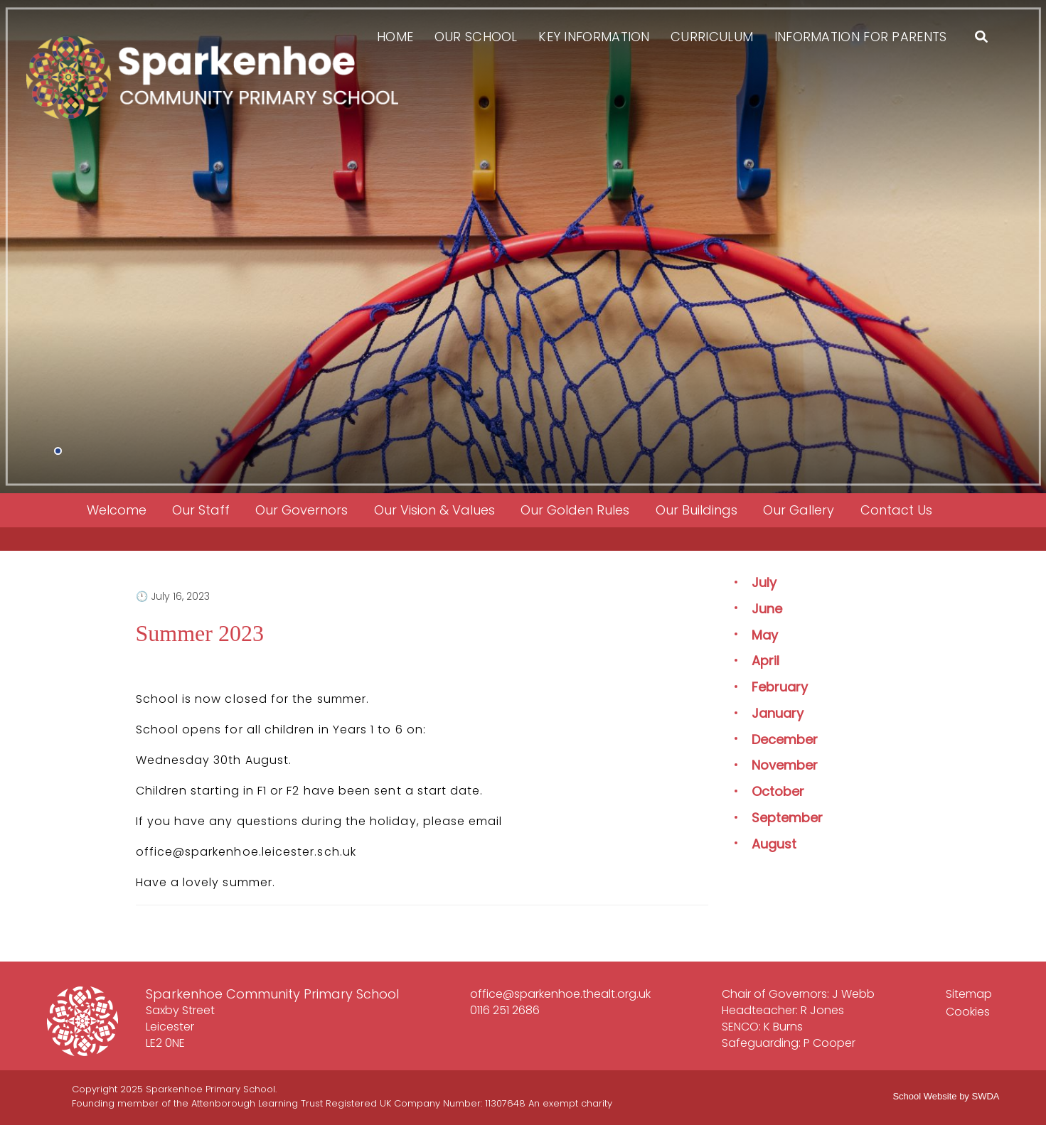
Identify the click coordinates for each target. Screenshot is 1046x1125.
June (767, 609)
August (774, 844)
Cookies (968, 1011)
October (778, 791)
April (765, 660)
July (764, 582)
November (785, 765)
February (780, 687)
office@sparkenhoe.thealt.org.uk (560, 994)
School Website (924, 1096)
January (778, 713)
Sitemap (969, 994)
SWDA (986, 1096)
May (765, 635)
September (787, 818)
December (785, 739)
